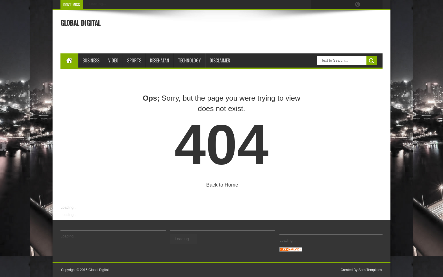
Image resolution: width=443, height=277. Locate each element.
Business (90, 60)
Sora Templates (370, 270)
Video (113, 60)
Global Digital (80, 23)
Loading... (68, 207)
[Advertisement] (280, 31)
